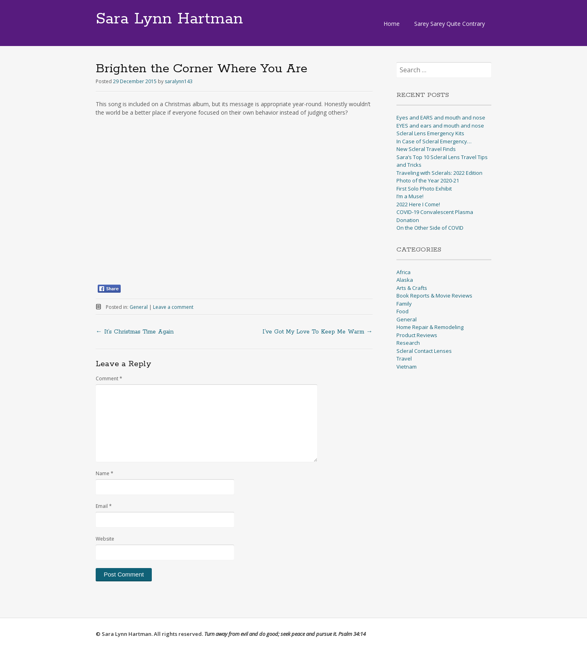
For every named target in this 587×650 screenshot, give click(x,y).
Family (404, 303)
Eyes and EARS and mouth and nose (440, 117)
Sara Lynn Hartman (169, 19)
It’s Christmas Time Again (135, 331)
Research (408, 342)
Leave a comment (173, 307)
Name (104, 473)
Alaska (404, 279)
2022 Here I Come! (418, 204)
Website (105, 538)
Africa (403, 272)
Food (402, 311)
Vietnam (406, 366)
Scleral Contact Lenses (424, 350)
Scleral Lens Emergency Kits (430, 133)
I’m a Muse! (409, 196)
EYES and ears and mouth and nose (440, 125)
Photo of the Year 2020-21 (427, 180)
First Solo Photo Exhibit (424, 188)
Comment (109, 378)
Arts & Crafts (411, 287)
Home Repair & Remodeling (429, 327)
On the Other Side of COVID (429, 227)
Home (392, 23)
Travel (404, 358)
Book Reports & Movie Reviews (434, 295)
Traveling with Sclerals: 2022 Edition (439, 172)
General (139, 307)
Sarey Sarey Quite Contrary (449, 23)
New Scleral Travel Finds (426, 149)
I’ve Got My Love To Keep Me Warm (317, 331)
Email (104, 506)
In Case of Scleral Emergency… (434, 141)
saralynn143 (179, 81)
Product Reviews (416, 335)
